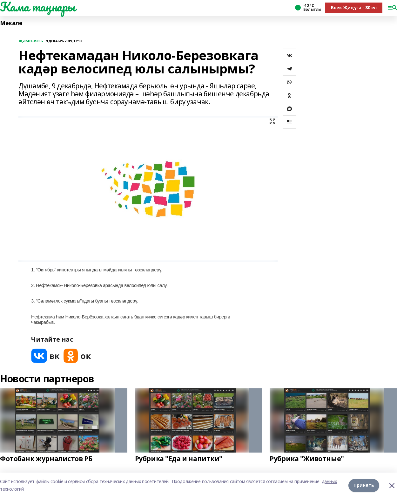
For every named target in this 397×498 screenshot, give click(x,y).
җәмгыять (30, 41)
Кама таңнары (37, 7)
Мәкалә (11, 23)
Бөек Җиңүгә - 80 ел (354, 7)
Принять (363, 485)
